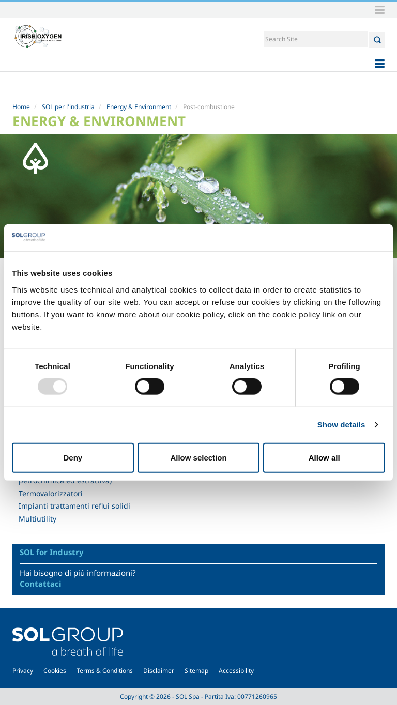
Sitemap (196, 670)
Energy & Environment (138, 106)
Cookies (54, 670)
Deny (72, 457)
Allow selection (198, 457)
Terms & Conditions (105, 670)
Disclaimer (158, 670)
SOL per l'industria (68, 106)
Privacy (22, 670)
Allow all (324, 457)
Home (21, 106)
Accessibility (236, 670)
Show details (341, 424)
